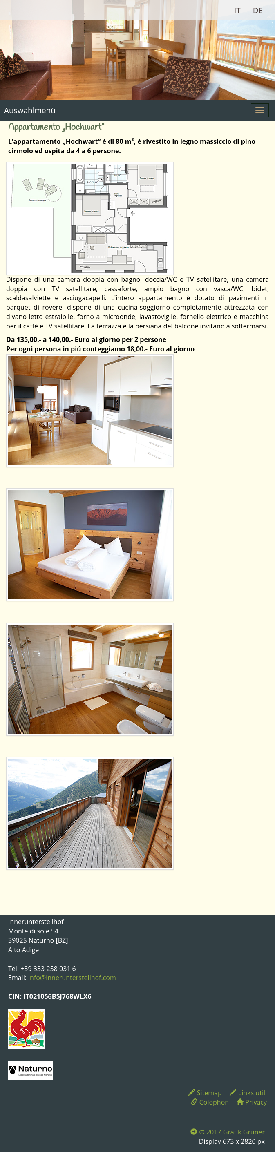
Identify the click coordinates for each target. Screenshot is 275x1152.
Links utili (248, 1092)
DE (258, 10)
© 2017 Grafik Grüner (227, 1131)
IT (237, 10)
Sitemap (205, 1092)
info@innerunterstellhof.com (72, 977)
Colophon (210, 1102)
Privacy (252, 1102)
